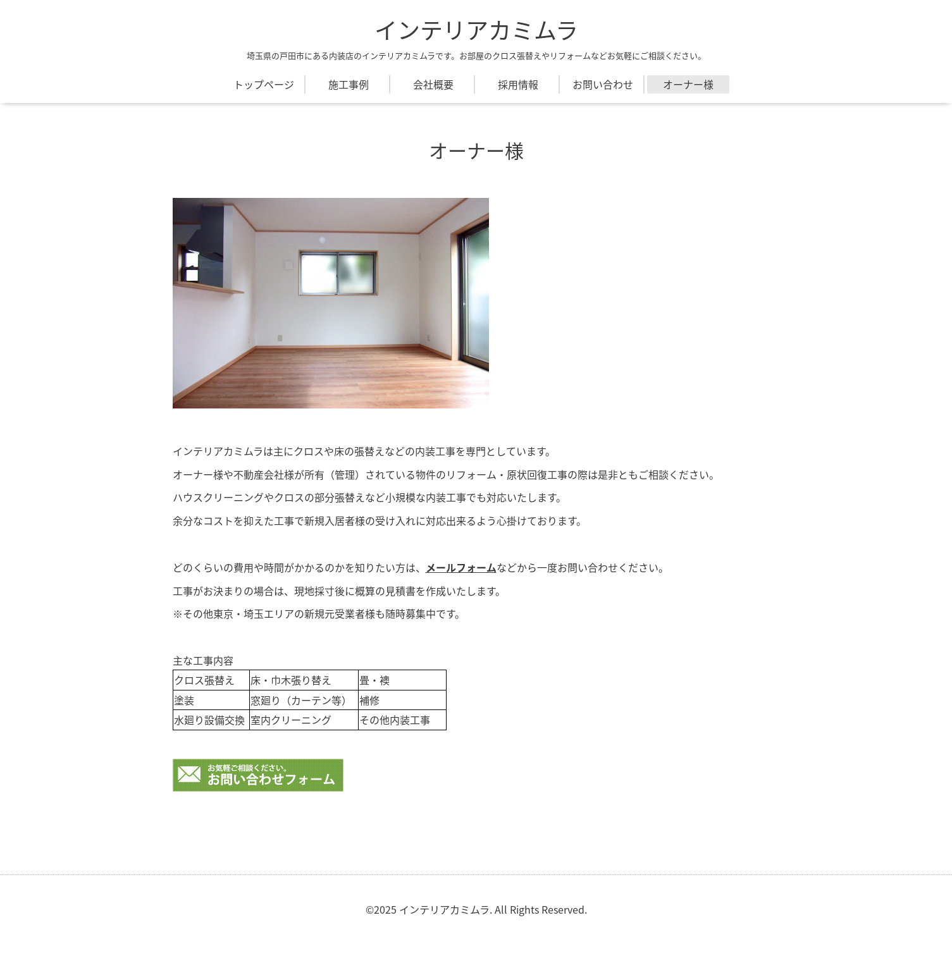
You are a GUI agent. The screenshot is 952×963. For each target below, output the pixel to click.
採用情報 (518, 84)
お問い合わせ (602, 84)
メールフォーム (461, 567)
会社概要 (433, 84)
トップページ (263, 84)
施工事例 (348, 84)
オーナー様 (688, 84)
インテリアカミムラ (476, 30)
